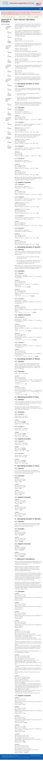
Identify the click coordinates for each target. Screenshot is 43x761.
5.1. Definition (9, 104)
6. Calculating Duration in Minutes (8, 119)
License (14, 751)
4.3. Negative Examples (9, 94)
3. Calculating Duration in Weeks (8, 66)
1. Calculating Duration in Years (8, 27)
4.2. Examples (9, 89)
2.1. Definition (9, 52)
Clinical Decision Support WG (24, 750)
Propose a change (26, 751)
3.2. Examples (9, 75)
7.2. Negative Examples (9, 147)
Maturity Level (21, 16)
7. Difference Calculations (8, 138)
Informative (36, 16)
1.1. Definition (9, 32)
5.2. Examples (9, 108)
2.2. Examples (9, 56)
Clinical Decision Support (6, 16)
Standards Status (31, 16)
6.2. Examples (9, 128)
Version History (19, 751)
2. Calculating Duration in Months (8, 47)
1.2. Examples (9, 36)
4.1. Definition (9, 85)
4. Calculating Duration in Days (8, 80)
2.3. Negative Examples (9, 61)
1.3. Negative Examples (9, 41)
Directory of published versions (24, 13)
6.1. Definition (9, 124)
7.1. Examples (9, 142)
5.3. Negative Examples (9, 113)
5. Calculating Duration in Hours (8, 100)
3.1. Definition (9, 71)
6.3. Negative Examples (9, 133)
